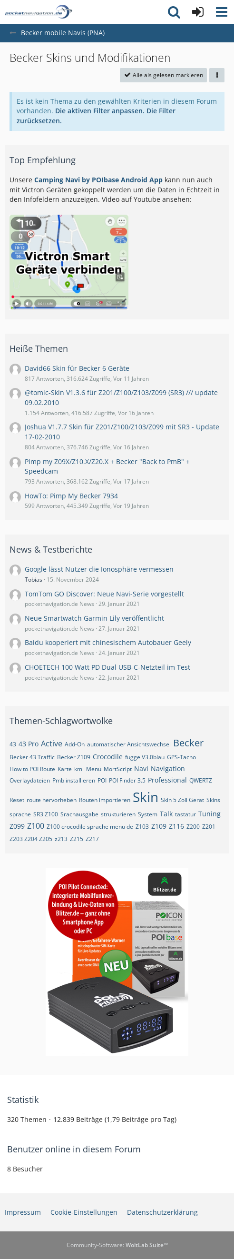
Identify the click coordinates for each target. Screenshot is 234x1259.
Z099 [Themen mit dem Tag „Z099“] (17, 826)
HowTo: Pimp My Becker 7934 (71, 495)
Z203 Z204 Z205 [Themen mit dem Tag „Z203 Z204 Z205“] (31, 839)
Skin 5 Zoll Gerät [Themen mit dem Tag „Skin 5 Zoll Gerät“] (182, 800)
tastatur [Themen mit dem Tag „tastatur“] (185, 814)
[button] (221, 11)
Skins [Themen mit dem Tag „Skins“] (213, 800)
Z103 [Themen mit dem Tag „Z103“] (142, 827)
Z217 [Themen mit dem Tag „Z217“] (92, 839)
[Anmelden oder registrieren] (197, 11)
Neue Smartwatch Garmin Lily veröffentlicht (94, 618)
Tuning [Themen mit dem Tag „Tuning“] (209, 813)
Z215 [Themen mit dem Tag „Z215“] (76, 839)
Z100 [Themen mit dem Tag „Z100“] (35, 826)
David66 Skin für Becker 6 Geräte (77, 368)
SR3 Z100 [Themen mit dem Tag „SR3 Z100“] (45, 814)
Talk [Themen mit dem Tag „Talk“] (166, 813)
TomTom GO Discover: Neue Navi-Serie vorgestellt (104, 593)
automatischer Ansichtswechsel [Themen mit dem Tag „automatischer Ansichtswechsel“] (129, 744)
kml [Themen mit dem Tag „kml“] (79, 769)
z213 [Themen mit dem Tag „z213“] (61, 839)
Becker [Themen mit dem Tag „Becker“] (188, 742)
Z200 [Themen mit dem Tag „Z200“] (193, 827)
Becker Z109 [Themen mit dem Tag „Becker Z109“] (73, 757)
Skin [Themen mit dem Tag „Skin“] (145, 797)
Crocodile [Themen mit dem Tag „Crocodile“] (108, 756)
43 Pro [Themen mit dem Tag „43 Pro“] (29, 743)
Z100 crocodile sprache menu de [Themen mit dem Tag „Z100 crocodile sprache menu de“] (90, 827)
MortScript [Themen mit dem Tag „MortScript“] (118, 769)
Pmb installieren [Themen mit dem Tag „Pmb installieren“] (73, 780)
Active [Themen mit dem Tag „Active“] (51, 743)
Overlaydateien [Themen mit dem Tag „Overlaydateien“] (30, 780)
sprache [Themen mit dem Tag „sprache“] (20, 814)
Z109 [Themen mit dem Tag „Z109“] (158, 826)
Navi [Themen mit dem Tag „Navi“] (141, 768)
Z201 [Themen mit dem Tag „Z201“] (208, 827)
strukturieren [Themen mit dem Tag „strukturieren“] (118, 814)
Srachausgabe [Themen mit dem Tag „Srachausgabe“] (79, 814)
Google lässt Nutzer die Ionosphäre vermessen (99, 569)
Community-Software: (117, 1245)
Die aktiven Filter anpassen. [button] (100, 110)
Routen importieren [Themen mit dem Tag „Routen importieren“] (104, 800)
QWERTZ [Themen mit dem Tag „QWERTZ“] (200, 780)
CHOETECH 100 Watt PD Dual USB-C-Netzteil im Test (107, 667)
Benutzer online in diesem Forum (74, 1149)
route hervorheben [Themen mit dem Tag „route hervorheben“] (52, 800)
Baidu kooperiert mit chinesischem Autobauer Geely (108, 642)
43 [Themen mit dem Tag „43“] (13, 744)
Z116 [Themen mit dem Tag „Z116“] (176, 826)
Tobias (33, 579)
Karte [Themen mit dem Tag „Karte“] (65, 769)
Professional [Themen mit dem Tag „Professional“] (167, 779)
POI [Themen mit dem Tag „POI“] (102, 780)
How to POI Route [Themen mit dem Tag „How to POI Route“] (32, 769)
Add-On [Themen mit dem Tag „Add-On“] (75, 744)
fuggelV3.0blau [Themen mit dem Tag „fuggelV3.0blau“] (145, 757)
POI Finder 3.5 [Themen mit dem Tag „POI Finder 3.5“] (127, 780)
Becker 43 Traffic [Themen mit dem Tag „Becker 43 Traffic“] (32, 757)
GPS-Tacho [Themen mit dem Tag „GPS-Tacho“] (181, 757)
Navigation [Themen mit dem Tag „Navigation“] (168, 768)
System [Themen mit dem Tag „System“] (147, 814)
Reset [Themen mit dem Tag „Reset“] (17, 800)
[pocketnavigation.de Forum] (38, 11)
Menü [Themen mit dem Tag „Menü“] (93, 769)
